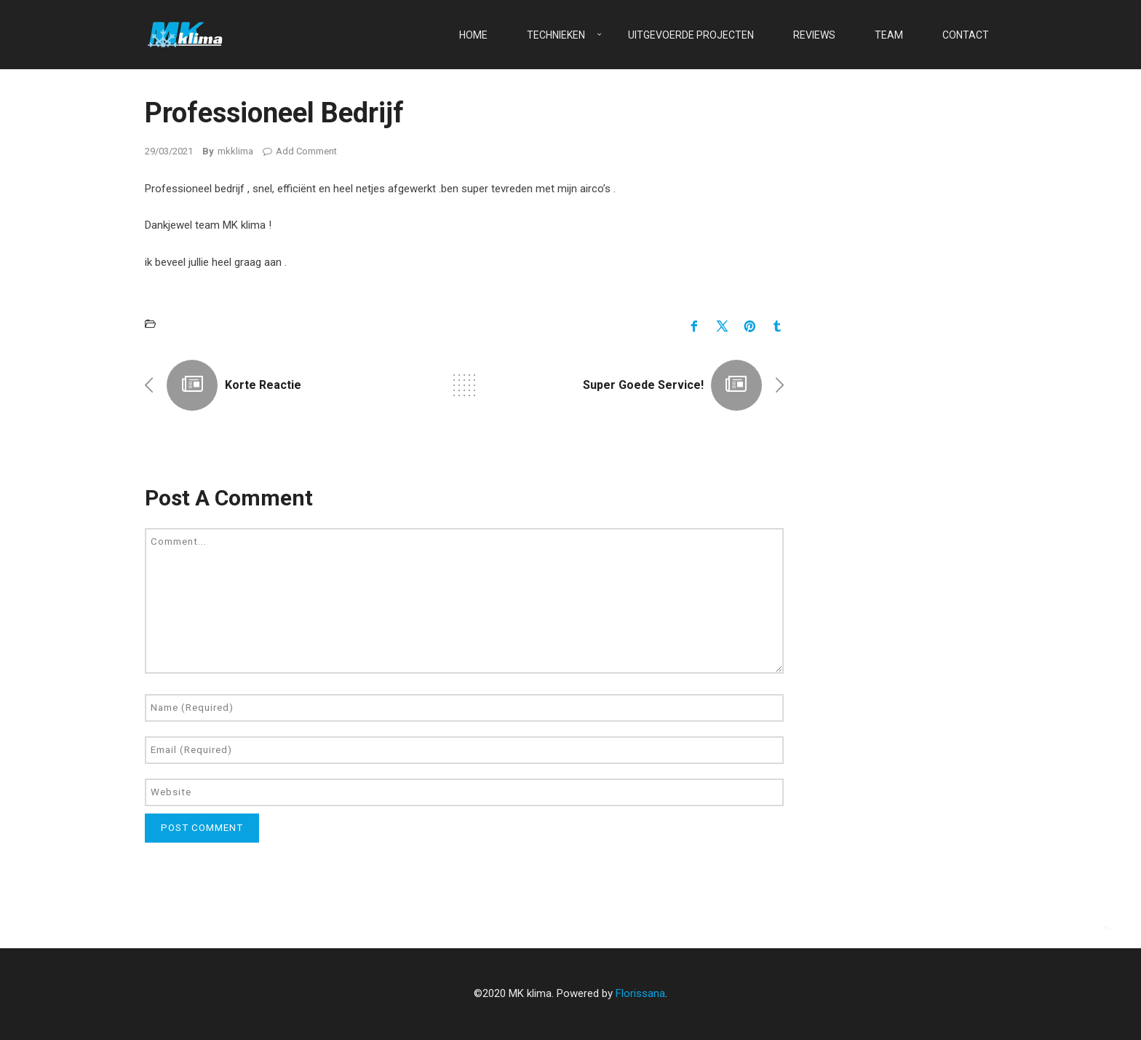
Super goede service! (643, 385)
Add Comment (300, 151)
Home (473, 35)
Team (889, 35)
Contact (965, 35)
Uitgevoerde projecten (691, 35)
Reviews (814, 35)
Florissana (640, 993)
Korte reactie (263, 385)
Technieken (556, 35)
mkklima (235, 151)
